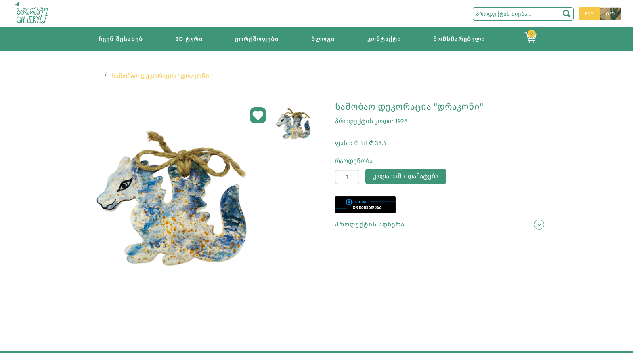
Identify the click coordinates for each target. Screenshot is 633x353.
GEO (610, 14)
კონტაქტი (384, 39)
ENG (589, 14)
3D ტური (189, 39)
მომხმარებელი (459, 39)
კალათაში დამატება (405, 176)
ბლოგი (323, 39)
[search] (566, 13)
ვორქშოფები (257, 39)
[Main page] (32, 13)
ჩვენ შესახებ (121, 39)
